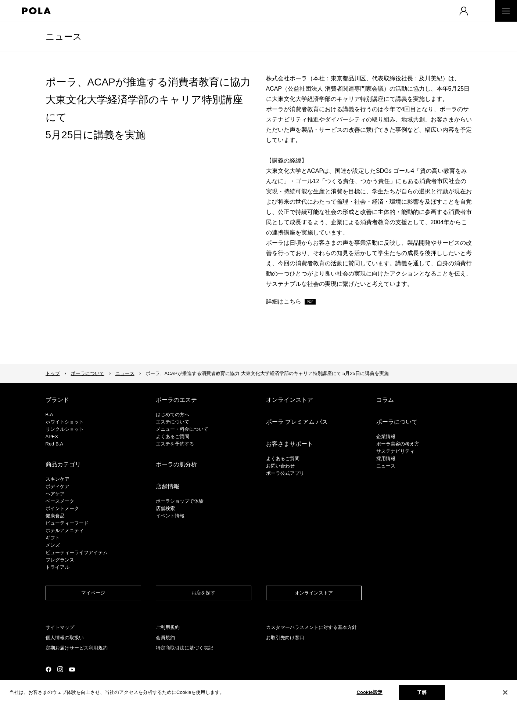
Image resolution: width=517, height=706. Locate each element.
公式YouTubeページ (72, 669)
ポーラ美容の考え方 (397, 444)
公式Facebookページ (48, 669)
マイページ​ (93, 593)
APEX (52, 436)
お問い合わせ (280, 466)
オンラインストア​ (314, 593)
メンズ (53, 545)
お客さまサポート (289, 444)
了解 (422, 692)
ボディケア (57, 486)
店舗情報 (167, 486)
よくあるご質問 (172, 436)
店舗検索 (165, 508)
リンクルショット (65, 429)
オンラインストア (289, 400)
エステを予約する (175, 444)
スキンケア (57, 479)
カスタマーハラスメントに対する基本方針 (311, 627)
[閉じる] (505, 692)
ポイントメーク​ (62, 508)
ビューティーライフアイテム (77, 552)
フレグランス (60, 560)
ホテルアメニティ (65, 530)
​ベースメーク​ (60, 501)
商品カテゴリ (63, 464)
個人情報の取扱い (65, 637)
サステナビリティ (395, 451)
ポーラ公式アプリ (285, 473)
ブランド (57, 400)
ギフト (53, 538)
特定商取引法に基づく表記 (184, 648)
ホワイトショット (65, 422)
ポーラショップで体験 (180, 501)
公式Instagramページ (60, 669)
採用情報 (385, 458)
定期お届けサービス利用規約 (77, 648)
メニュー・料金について (182, 429)
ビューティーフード (67, 523)
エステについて (172, 422)
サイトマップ (60, 627)
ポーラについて (87, 373)
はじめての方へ (172, 414)
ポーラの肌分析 (176, 464)
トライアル (57, 567)
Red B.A (54, 444)
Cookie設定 (369, 692)
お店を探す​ (203, 593)
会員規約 (165, 637)
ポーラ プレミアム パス (297, 422)
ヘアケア (55, 493)
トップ (53, 373)
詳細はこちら (284, 301)
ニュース (64, 36)
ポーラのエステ (176, 400)
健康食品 (55, 515)
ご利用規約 (168, 627)
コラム (385, 400)
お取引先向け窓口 (285, 637)
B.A (49, 414)
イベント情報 (170, 515)
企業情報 (385, 436)
